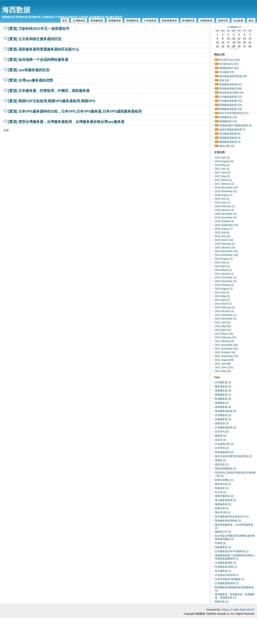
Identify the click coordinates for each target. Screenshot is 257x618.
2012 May (223, 326)
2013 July (222, 292)
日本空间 (222, 448)
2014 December (226, 251)
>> (239, 27)
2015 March (224, 240)
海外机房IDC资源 (231, 92)
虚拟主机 (222, 464)
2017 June (222, 172)
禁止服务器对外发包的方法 (232, 516)
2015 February (225, 243)
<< (228, 27)
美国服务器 (114, 20)
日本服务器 (150, 20)
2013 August (224, 288)
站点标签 (238, 20)
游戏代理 (223, 20)
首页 (64, 20)
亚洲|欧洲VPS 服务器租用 (235, 125)
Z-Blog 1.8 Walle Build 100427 (237, 609)
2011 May (223, 371)
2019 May (222, 165)
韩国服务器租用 (230, 109)
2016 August (224, 195)
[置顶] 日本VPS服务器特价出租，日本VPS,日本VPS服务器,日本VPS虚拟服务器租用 (75, 111)
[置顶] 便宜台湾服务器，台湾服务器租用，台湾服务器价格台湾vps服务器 (66, 122)
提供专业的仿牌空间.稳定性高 (233, 456)
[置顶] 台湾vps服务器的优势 (30, 80)
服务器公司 (223, 531)
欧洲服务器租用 (230, 104)
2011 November (226, 348)
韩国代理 (222, 508)
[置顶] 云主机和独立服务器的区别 (34, 39)
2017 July (222, 168)
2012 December (225, 314)
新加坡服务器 (169, 20)
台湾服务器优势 (225, 562)
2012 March (224, 333)
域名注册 (226, 146)
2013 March (223, 303)
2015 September (226, 225)
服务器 (220, 435)
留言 (251, 20)
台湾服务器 (79, 20)
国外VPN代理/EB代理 (233, 113)
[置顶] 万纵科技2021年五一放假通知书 (38, 29)
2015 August (224, 228)
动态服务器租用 (229, 133)
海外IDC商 (222, 512)
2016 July (222, 198)
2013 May (222, 296)
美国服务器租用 (230, 84)
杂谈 (224, 80)
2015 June (222, 236)
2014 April (222, 266)
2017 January (224, 183)
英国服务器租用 (229, 137)
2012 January (224, 341)
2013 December (225, 277)
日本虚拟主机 (224, 443)
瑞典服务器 (223, 504)
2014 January (224, 273)
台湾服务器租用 (230, 96)
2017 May (222, 176)
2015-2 (234, 27)
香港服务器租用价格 (228, 520)
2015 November (225, 217)
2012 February (225, 337)
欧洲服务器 (188, 20)
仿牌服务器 (206, 20)
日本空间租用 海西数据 (229, 579)
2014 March (223, 270)
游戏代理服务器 (225, 468)
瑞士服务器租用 (225, 500)
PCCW (220, 492)
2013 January (224, 311)
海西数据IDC (229, 68)
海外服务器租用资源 (233, 76)
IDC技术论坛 (229, 59)
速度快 (220, 460)
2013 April (222, 299)
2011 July (223, 363)
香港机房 (222, 488)
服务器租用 (223, 386)
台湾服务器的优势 (227, 583)
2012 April (223, 329)
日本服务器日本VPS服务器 (232, 551)
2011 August (224, 359)
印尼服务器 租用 (226, 566)
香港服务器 (96, 20)
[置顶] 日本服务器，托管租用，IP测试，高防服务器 (49, 91)
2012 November (225, 318)
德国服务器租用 (229, 141)
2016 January (224, 210)
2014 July (222, 262)
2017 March (223, 180)
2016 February (225, 206)
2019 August (224, 161)
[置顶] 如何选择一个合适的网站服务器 (38, 60)
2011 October (225, 352)
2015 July (222, 232)
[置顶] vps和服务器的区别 (28, 70)
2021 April (222, 157)
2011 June (224, 367)
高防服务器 (223, 547)
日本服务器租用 (230, 100)
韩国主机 (222, 601)
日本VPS (222, 431)
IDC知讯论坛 (229, 63)
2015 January (225, 247)
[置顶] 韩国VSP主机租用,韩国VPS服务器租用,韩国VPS (51, 101)
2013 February (225, 307)
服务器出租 (223, 484)
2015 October (224, 221)
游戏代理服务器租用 (232, 129)
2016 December (226, 187)
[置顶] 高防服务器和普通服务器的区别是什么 (43, 49)
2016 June (222, 202)
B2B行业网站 (224, 479)
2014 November (226, 255)
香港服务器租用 (230, 88)
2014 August (224, 258)
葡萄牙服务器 (224, 496)
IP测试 (220, 543)
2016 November (225, 191)
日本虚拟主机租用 (227, 575)
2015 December (225, 213)
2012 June (222, 322)
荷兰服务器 (223, 570)
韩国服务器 (132, 20)
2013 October (224, 284)
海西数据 (16, 10)
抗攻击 (220, 439)
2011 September (226, 356)
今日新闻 (226, 72)
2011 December (226, 344)
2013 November (225, 281)
